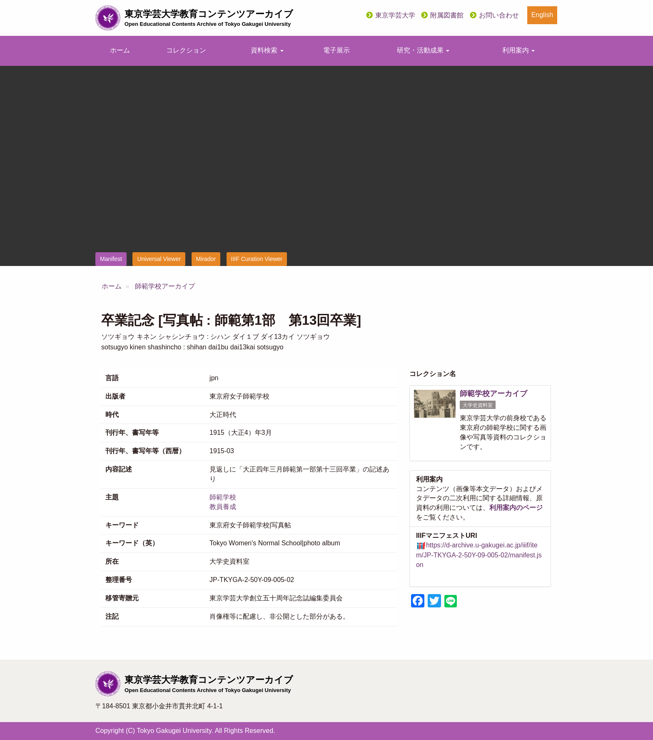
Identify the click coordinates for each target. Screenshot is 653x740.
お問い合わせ (499, 15)
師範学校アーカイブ (165, 286)
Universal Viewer (159, 259)
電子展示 (336, 50)
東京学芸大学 (395, 15)
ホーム (120, 50)
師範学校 (222, 497)
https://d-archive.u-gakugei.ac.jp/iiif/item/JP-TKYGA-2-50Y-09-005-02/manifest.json (479, 555)
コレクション (186, 50)
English (542, 14)
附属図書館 (447, 15)
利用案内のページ (516, 507)
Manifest (111, 259)
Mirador (206, 259)
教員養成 (222, 506)
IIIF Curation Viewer (256, 259)
